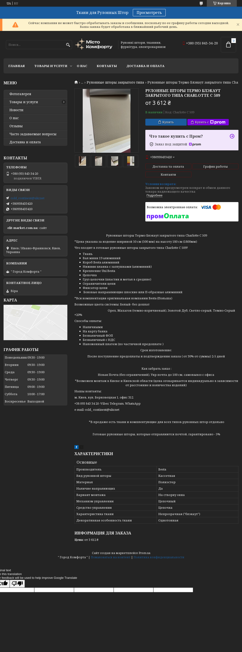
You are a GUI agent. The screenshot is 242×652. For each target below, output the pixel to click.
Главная (16, 66)
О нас (82, 66)
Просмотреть (149, 12)
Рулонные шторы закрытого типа (115, 82)
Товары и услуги (50, 66)
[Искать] (68, 45)
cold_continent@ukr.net (27, 198)
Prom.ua (144, 553)
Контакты (107, 66)
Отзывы (16, 126)
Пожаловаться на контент (110, 557)
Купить (168, 122)
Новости (16, 110)
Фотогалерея (20, 94)
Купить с (210, 122)
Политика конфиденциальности (159, 557)
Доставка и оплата (145, 66)
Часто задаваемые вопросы (32, 134)
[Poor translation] (17, 584)
